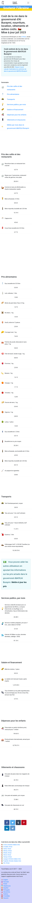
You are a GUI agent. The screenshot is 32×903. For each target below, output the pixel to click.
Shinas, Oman (7, 851)
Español (4, 888)
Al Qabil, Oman (7, 847)
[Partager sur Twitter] (12, 822)
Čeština (4, 894)
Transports (11, 99)
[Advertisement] (16, 143)
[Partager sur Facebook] (6, 822)
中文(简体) (5, 896)
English (4, 880)
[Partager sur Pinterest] (23, 822)
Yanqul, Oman (7, 857)
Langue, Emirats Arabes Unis (12, 859)
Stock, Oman (7, 855)
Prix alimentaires (13, 94)
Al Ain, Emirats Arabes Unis (11, 844)
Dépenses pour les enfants (16, 115)
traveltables (15, 2)
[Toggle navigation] (28, 2)
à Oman (23, 37)
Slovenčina (5, 892)
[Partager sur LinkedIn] (6, 828)
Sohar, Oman (7, 849)
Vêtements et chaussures (16, 120)
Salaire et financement (15, 110)
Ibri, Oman (6, 863)
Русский (5, 882)
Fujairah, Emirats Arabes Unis (12, 861)
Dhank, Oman (7, 853)
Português (5, 890)
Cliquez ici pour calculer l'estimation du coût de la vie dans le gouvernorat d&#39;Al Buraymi (15, 69)
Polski (4, 884)
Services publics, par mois (16, 104)
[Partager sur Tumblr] (18, 822)
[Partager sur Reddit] (12, 828)
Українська (5, 886)
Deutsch (4, 898)
